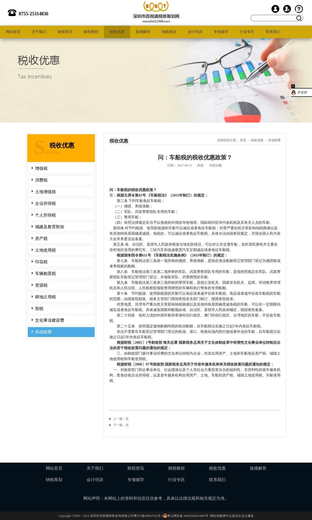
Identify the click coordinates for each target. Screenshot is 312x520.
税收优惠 (257, 140)
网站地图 (216, 516)
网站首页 (13, 32)
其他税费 (274, 140)
